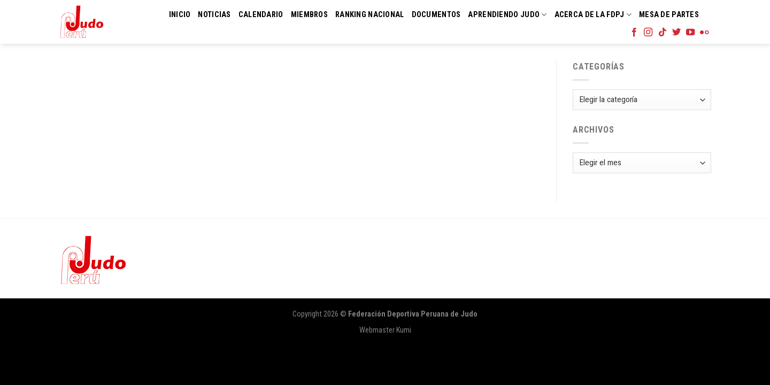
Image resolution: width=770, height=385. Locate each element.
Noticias (214, 14)
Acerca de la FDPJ (593, 15)
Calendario (260, 14)
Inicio (180, 14)
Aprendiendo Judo (507, 15)
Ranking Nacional (369, 14)
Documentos (436, 14)
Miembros (309, 14)
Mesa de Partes (669, 14)
